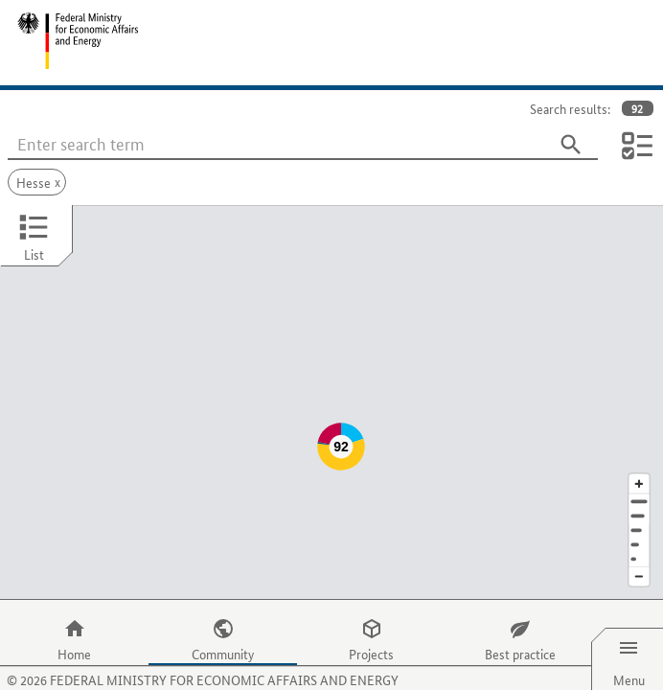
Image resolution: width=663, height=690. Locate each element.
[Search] (571, 144)
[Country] (639, 506)
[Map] (331, 383)
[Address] (639, 463)
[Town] (639, 478)
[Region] (639, 492)
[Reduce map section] (639, 539)
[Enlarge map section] (639, 445)
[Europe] (639, 521)
